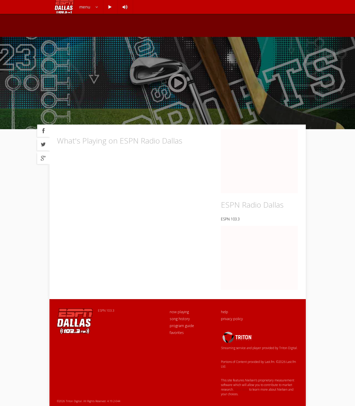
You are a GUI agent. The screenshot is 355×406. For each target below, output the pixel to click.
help (224, 311)
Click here (241, 389)
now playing (179, 311)
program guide (182, 325)
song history (180, 318)
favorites (177, 332)
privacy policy (232, 318)
